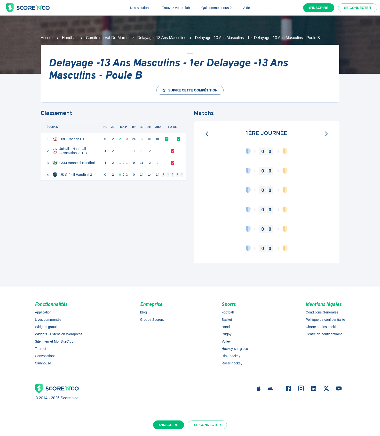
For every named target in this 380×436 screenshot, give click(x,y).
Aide (246, 8)
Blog (143, 312)
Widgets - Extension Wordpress (58, 334)
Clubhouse (43, 363)
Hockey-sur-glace (235, 349)
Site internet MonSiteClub (54, 341)
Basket (227, 319)
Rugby (226, 334)
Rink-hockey (231, 356)
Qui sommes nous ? (216, 8)
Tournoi (40, 349)
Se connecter (357, 8)
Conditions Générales (322, 312)
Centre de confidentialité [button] (324, 334)
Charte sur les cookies (322, 327)
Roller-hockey (232, 363)
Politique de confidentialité (325, 319)
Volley (226, 341)
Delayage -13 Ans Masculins (161, 38)
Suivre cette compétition (189, 90)
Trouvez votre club (176, 8)
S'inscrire (318, 8)
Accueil (47, 38)
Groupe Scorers (152, 319)
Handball (69, 38)
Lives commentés (48, 319)
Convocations (45, 356)
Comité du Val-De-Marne (107, 38)
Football (228, 312)
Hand (226, 327)
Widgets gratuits (47, 327)
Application (43, 312)
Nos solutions (140, 8)
